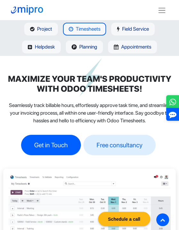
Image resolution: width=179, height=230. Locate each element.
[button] (162, 219)
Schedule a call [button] (124, 219)
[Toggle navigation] (162, 10)
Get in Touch (51, 145)
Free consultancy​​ (120, 145)
